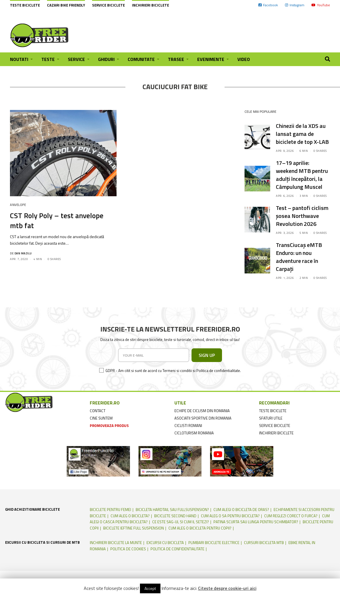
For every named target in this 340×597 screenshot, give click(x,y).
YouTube (321, 5)
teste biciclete (272, 411)
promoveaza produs (109, 425)
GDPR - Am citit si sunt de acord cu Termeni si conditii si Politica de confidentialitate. (173, 370)
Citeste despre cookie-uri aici (227, 588)
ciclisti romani (188, 425)
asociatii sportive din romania (202, 418)
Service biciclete (108, 5)
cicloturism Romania (194, 433)
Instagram (294, 5)
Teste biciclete (25, 5)
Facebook (268, 5)
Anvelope (18, 205)
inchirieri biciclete (276, 433)
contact (97, 411)
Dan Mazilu (23, 253)
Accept (150, 588)
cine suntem (101, 418)
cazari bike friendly (66, 5)
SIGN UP (207, 355)
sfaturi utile (270, 418)
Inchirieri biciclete (150, 5)
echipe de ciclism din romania (202, 411)
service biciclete (274, 425)
